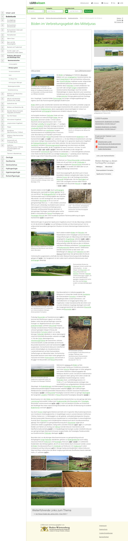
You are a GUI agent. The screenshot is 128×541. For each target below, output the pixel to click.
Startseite (33, 18)
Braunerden (34, 120)
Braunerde (63, 156)
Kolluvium (48, 442)
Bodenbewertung (13, 90)
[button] (58, 11)
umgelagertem (72, 77)
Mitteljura (69, 75)
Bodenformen (35, 408)
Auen (10, 75)
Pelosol (48, 137)
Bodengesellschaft (50, 194)
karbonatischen (64, 247)
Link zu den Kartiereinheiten (105, 156)
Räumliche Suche (73, 8)
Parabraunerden (76, 386)
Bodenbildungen (46, 386)
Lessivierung (35, 401)
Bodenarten (64, 154)
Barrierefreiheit (104, 537)
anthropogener (46, 111)
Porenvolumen (49, 357)
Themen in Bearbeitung (14, 153)
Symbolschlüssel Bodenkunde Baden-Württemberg (107, 148)
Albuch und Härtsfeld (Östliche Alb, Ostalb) (13, 99)
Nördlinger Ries (13, 79)
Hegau (9, 127)
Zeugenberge (70, 239)
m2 (51, 152)
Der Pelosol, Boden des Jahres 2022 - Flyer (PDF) (51, 514)
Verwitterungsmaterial (52, 145)
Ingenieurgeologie (13, 172)
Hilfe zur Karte (35, 71)
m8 (42, 139)
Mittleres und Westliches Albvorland (14, 94)
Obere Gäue (10, 38)
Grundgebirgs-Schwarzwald (11, 21)
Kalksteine (80, 252)
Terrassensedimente (14, 71)
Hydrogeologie (11, 169)
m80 (35, 360)
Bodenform (80, 137)
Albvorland (83, 75)
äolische (66, 369)
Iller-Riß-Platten (12, 116)
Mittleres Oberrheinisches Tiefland (15, 136)
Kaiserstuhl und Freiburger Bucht (12, 141)
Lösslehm (44, 395)
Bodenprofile (68, 241)
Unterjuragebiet (13, 64)
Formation (72, 296)
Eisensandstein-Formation (104, 170)
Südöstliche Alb (12, 103)
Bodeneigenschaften (14, 86)
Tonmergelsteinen (84, 245)
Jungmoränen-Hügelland (14, 123)
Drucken (119, 20)
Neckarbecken (11, 35)
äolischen (64, 96)
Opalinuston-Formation (103, 174)
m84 (65, 186)
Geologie (9, 157)
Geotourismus (11, 165)
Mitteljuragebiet (13, 68)
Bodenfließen (65, 79)
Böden (61, 75)
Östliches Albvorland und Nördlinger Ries (14, 56)
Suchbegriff (34, 8)
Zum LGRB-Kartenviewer (83, 71)
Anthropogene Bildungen (15, 82)
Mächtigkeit (82, 179)
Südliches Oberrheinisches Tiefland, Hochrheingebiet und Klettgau (15, 147)
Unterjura (68, 365)
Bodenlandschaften (14, 60)
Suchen (93, 11)
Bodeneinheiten (46, 109)
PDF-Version (117, 22)
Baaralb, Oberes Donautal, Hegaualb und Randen (15, 111)
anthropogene (59, 190)
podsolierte (34, 326)
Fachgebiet (53, 8)
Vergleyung (77, 446)
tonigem (74, 88)
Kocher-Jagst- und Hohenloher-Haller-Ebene (15, 51)
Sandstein (40, 126)
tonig (48, 124)
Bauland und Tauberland (14, 47)
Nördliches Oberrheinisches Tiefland (15, 131)
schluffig (41, 124)
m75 (48, 149)
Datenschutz (103, 529)
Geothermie (10, 161)
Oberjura (59, 254)
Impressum (103, 526)
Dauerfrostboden (65, 81)
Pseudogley (34, 215)
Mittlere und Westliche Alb (15, 107)
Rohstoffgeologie (13, 176)
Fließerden (69, 86)
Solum (40, 338)
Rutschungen (57, 98)
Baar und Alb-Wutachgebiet (11, 43)
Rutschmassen (76, 164)
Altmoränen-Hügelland (14, 119)
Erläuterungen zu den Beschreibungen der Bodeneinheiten (109, 143)
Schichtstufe (45, 152)
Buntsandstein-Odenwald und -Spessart (14, 30)
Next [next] (122, 52)
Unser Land (10, 13)
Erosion (64, 177)
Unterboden (35, 128)
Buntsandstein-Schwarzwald (11, 26)
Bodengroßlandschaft (40, 143)
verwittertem (50, 130)
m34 (87, 275)
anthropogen (35, 260)
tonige (42, 439)
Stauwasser (71, 422)
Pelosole (77, 183)
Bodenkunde (11, 17)
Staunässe (44, 420)
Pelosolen (81, 232)
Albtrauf (70, 252)
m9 (49, 190)
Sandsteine (34, 145)
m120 (53, 149)
